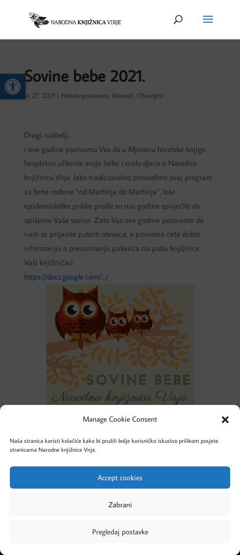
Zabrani (120, 504)
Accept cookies (120, 477)
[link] (74, 19)
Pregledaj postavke (120, 531)
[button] (225, 420)
